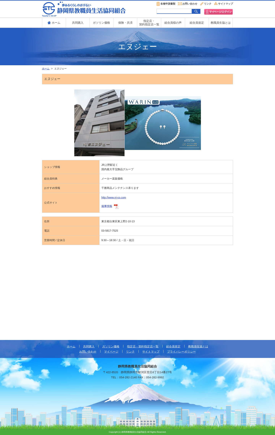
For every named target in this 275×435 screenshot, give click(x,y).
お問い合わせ (189, 3)
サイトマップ (225, 3)
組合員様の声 (173, 22)
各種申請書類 (167, 3)
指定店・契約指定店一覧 (143, 346)
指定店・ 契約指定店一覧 (149, 22)
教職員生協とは (221, 22)
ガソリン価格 (101, 22)
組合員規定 (197, 22)
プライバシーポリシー (181, 351)
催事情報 (106, 206)
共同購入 (77, 22)
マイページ (111, 351)
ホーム (71, 346)
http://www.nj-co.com (113, 197)
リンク (207, 3)
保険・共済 (125, 22)
